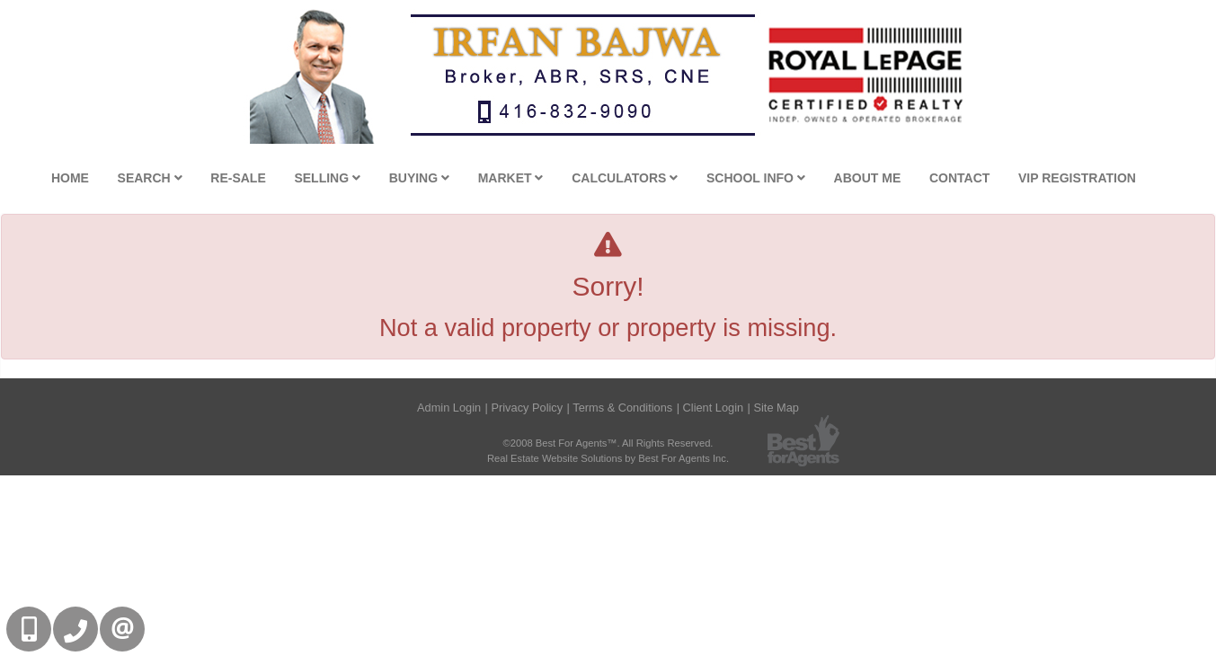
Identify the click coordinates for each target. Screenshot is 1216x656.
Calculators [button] (625, 178)
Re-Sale (237, 178)
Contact (959, 178)
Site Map (776, 407)
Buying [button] (419, 178)
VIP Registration (1077, 178)
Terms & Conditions (622, 407)
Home (70, 178)
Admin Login (449, 407)
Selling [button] (327, 178)
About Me (867, 178)
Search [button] (150, 178)
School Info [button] (755, 178)
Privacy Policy (527, 407)
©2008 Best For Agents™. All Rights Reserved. (608, 443)
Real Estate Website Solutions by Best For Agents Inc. (608, 458)
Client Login (713, 407)
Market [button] (511, 178)
